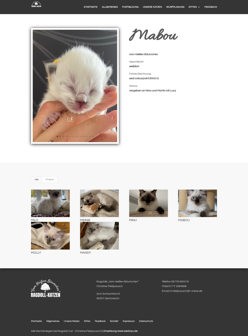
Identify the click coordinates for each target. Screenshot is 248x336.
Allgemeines (52, 321)
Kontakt (114, 321)
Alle (37, 179)
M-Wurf (50, 179)
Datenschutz (146, 321)
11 (86, 136)
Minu (133, 220)
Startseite (36, 321)
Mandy (85, 252)
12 (89, 136)
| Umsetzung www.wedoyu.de (119, 331)
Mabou (183, 220)
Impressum (129, 321)
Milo (34, 220)
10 (83, 136)
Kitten (87, 321)
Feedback (100, 321)
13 (92, 136)
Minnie (85, 220)
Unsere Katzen (72, 321)
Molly (36, 252)
